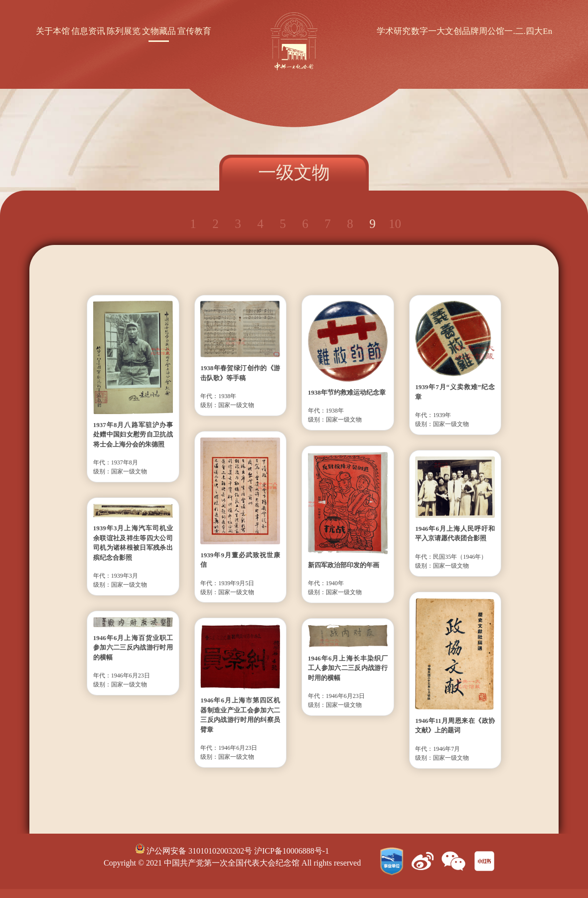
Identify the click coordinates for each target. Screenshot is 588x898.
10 (395, 223)
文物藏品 (159, 31)
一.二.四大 (523, 31)
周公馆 (491, 31)
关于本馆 (53, 31)
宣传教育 (194, 31)
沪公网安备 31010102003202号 (194, 851)
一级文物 (294, 173)
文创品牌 (462, 31)
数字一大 (428, 31)
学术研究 (394, 31)
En (547, 31)
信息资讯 (88, 31)
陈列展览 (124, 31)
